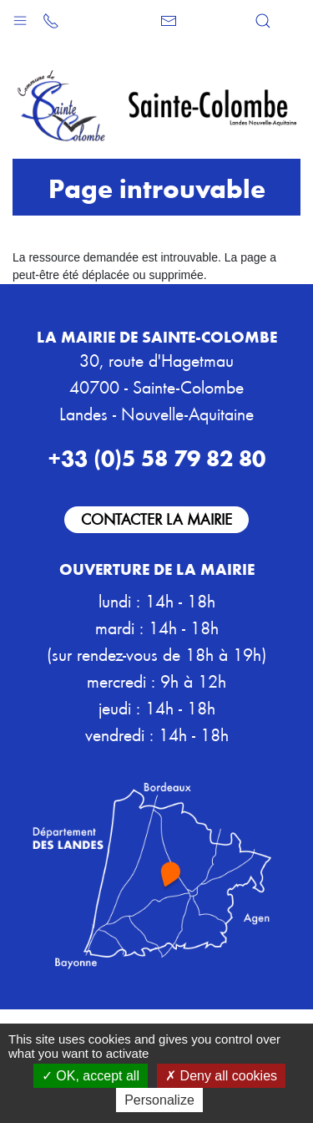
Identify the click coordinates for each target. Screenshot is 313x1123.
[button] (20, 16)
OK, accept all (90, 1076)
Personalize (159, 1100)
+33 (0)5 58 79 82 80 (156, 457)
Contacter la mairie (156, 518)
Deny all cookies (221, 1076)
